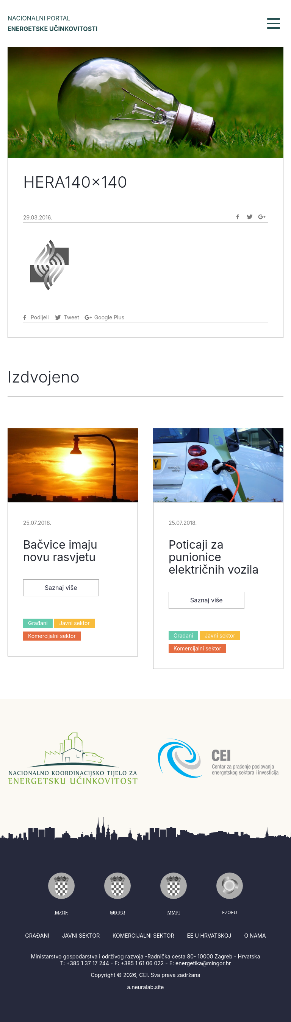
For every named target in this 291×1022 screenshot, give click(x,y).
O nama (255, 935)
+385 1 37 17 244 (87, 963)
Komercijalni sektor (52, 636)
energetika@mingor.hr (203, 963)
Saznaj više (61, 587)
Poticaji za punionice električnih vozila (213, 557)
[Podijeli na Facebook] (238, 216)
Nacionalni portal (52, 23)
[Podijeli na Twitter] (250, 216)
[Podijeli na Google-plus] (262, 216)
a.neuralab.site (145, 987)
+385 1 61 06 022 (142, 963)
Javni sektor (74, 623)
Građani (38, 623)
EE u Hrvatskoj (209, 935)
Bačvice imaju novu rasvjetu (60, 551)
